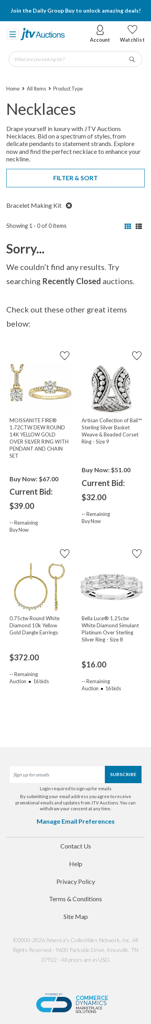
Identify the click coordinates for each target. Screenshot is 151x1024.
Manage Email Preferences (76, 821)
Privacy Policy (75, 881)
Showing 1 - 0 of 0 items (36, 225)
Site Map (75, 916)
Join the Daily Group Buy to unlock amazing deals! (76, 10)
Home (13, 88)
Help (75, 863)
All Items (36, 88)
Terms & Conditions (75, 898)
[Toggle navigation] (12, 34)
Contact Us (75, 846)
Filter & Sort (75, 177)
